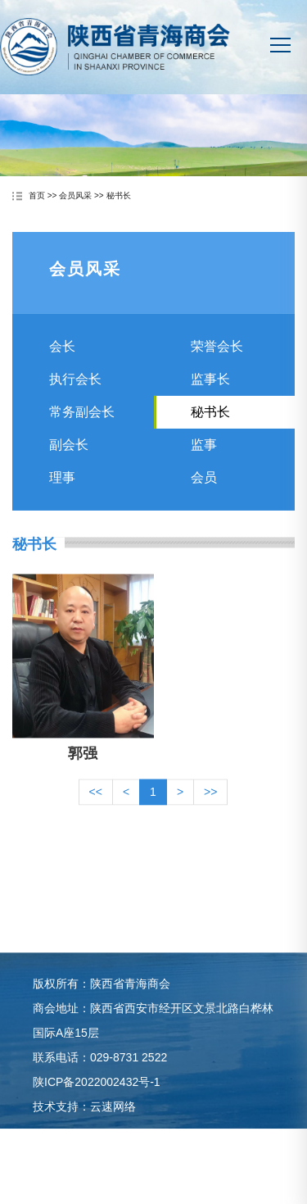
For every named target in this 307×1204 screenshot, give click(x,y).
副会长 (68, 455)
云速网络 (113, 1123)
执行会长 (75, 390)
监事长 (210, 390)
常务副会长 (82, 422)
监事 (204, 455)
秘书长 (118, 196)
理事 (62, 488)
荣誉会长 (217, 357)
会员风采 (75, 196)
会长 (62, 357)
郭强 (82, 770)
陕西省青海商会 (115, 54)
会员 (204, 488)
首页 (37, 196)
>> (210, 809)
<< (95, 809)
